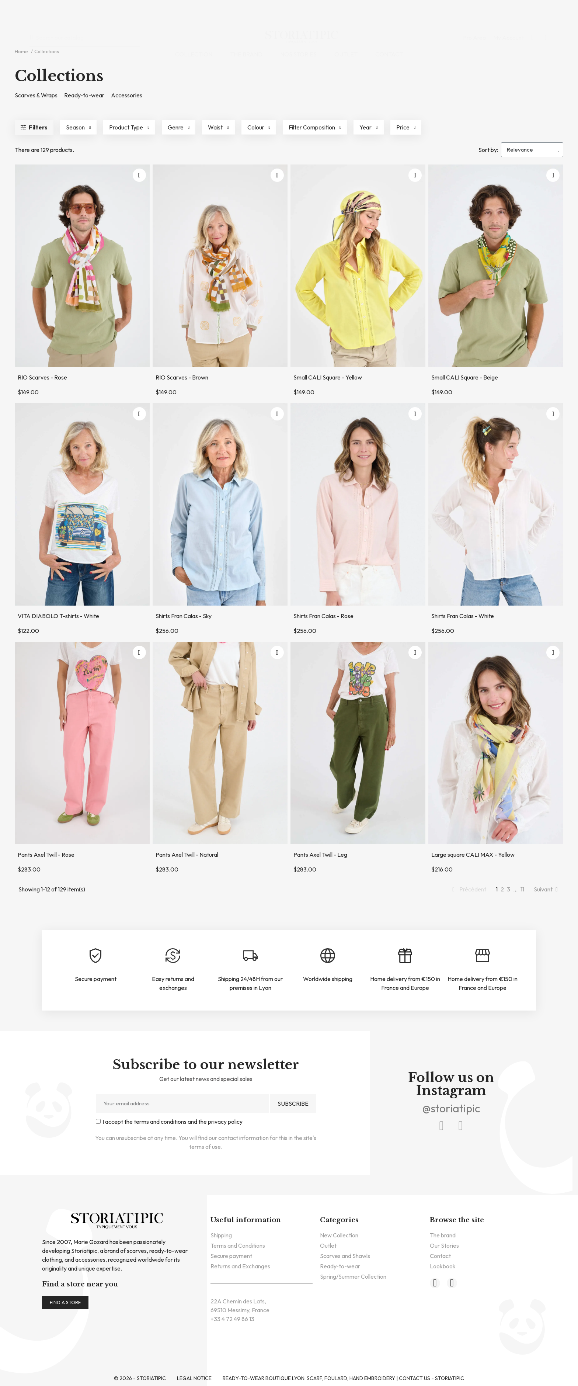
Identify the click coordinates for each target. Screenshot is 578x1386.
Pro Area (474, 14)
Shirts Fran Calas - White (462, 616)
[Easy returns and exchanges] (173, 955)
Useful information (245, 1220)
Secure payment (95, 979)
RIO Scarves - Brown (182, 377)
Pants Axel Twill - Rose (46, 854)
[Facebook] (441, 1126)
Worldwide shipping (327, 979)
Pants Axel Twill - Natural (187, 854)
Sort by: (488, 149)
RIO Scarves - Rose (42, 377)
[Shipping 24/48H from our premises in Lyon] (250, 955)
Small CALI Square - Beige (464, 377)
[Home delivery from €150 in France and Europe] (405, 955)
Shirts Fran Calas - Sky (184, 616)
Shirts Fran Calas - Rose (323, 616)
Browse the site (457, 1220)
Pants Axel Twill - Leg (320, 854)
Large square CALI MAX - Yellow (473, 854)
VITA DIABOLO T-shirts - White (58, 616)
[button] (532, 14)
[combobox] (88, 14)
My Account (508, 14)
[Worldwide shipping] (327, 955)
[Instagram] (461, 1126)
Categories (339, 1220)
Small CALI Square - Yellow (327, 377)
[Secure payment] (95, 955)
